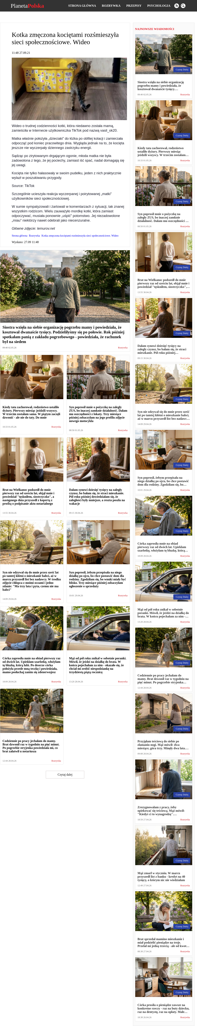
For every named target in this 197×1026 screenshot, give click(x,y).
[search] (183, 5)
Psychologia (158, 5)
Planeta (27, 6)
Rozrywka (111, 5)
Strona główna (82, 5)
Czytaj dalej (65, 774)
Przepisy (133, 5)
